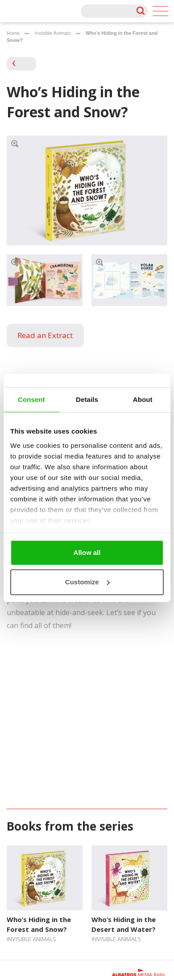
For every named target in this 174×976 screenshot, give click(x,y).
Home (13, 33)
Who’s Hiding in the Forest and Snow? (39, 924)
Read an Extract (45, 335)
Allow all (87, 552)
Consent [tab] (31, 399)
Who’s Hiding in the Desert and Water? (123, 924)
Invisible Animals (52, 33)
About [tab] (143, 399)
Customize (87, 582)
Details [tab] (87, 399)
